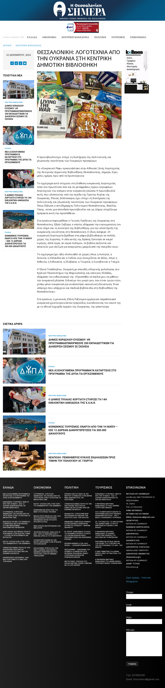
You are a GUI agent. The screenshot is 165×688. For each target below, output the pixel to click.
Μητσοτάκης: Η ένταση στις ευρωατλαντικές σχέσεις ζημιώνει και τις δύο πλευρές (78, 563)
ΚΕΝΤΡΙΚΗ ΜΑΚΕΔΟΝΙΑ (28, 45)
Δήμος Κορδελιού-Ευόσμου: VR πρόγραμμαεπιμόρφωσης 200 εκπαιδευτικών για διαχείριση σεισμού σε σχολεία (81, 343)
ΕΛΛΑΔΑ (8, 148)
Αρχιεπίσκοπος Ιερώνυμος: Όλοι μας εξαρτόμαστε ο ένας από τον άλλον (16, 559)
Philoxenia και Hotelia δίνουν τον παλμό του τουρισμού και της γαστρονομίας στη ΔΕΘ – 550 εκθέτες (108, 544)
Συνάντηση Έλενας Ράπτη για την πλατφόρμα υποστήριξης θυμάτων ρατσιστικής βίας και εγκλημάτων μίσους (16, 550)
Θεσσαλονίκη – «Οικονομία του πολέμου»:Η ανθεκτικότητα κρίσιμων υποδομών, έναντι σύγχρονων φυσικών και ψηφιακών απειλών (77, 553)
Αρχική (7, 45)
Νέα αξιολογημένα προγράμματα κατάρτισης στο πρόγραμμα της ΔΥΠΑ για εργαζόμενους (18, 157)
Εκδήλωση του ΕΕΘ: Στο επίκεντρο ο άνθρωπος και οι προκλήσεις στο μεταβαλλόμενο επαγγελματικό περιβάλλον (16, 524)
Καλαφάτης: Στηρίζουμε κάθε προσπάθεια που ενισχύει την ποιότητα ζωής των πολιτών (77, 515)
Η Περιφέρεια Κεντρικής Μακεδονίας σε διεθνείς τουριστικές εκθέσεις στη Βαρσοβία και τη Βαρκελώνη (106, 534)
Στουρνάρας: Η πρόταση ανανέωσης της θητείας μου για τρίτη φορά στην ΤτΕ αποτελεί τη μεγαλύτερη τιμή (16, 514)
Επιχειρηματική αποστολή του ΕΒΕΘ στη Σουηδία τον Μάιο (46, 511)
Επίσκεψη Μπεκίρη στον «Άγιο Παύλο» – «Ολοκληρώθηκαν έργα (77, 544)
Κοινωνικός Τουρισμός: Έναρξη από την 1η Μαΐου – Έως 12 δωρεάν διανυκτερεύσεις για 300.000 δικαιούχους (18, 241)
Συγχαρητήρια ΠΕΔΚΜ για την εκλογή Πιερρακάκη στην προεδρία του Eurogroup (47, 542)
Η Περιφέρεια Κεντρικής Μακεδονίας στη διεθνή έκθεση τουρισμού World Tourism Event (108, 561)
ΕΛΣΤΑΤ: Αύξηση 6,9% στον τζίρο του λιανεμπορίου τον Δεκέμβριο (16, 542)
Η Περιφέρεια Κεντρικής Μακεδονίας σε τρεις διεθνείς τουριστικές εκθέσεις (107, 505)
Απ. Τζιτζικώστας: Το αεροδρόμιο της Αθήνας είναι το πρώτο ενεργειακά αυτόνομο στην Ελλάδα (109, 524)
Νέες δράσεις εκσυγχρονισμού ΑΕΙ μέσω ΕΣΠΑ (47, 527)
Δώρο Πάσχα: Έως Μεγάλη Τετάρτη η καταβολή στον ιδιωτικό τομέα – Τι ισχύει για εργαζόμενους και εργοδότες (16, 534)
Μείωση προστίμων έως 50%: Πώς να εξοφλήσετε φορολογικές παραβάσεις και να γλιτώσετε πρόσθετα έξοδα (47, 518)
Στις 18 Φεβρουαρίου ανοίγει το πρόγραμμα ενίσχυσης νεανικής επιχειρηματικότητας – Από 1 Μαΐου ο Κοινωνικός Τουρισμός (108, 514)
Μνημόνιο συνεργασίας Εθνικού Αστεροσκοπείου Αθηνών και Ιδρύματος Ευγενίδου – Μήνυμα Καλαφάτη (78, 524)
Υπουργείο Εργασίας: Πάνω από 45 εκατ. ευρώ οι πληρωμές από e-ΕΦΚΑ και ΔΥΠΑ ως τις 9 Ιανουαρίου (47, 534)
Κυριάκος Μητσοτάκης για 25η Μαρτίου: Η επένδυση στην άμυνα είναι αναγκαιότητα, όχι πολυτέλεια (78, 496)
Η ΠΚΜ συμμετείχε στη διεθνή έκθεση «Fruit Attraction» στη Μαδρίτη (108, 553)
